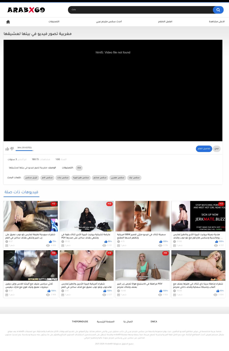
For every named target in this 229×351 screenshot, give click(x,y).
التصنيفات (53, 22)
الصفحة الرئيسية (105, 322)
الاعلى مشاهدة (217, 22)
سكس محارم (100, 178)
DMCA (154, 322)
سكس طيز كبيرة (81, 178)
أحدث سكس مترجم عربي (109, 22)
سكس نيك (134, 178)
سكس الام (47, 178)
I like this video (7, 149)
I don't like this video (12, 149)
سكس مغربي (117, 178)
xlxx (79, 168)
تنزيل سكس (31, 178)
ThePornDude (80, 322)
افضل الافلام (165, 22)
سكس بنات (63, 178)
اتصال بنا (128, 322)
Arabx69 (109, 344)
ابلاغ (217, 149)
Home (8, 22)
